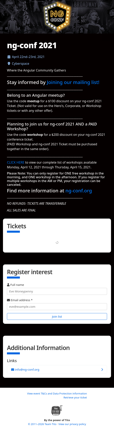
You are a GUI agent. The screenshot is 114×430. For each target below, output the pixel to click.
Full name (57, 289)
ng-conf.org (79, 190)
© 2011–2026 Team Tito (42, 424)
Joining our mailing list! (73, 82)
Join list (57, 316)
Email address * (57, 304)
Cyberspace (20, 63)
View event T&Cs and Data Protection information (57, 393)
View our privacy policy (72, 424)
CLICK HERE (15, 162)
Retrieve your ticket (75, 397)
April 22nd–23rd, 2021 (28, 57)
